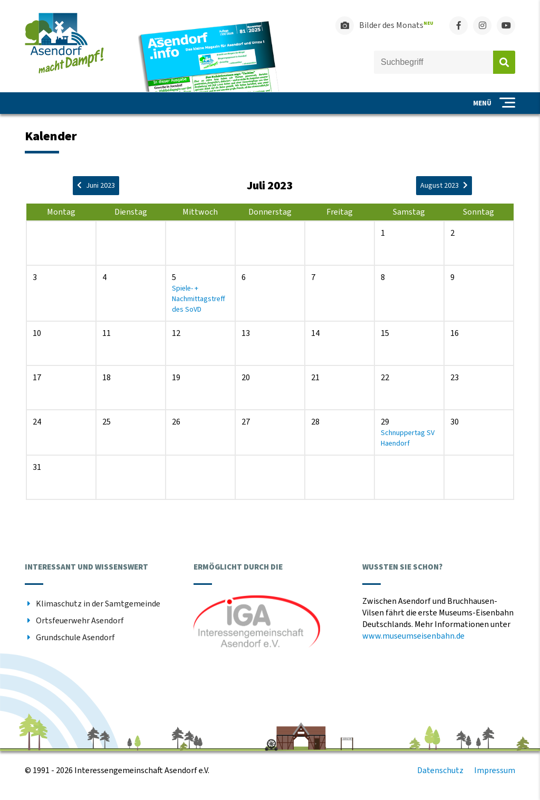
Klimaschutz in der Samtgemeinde (98, 604)
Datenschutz (440, 770)
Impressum (494, 770)
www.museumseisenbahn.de (413, 636)
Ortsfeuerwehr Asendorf (80, 620)
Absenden (504, 62)
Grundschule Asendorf (75, 637)
